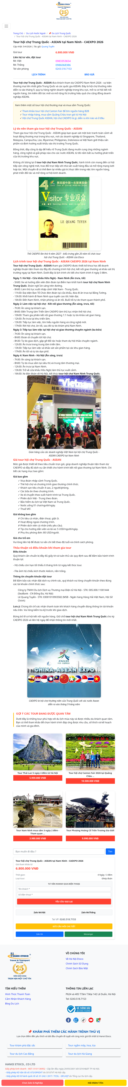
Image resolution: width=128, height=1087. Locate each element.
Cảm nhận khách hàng (18, 998)
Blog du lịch (12, 1003)
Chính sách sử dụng (77, 963)
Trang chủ (18, 33)
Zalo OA (39, 934)
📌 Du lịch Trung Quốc (60, 33)
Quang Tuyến (48, 46)
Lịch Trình (38, 74)
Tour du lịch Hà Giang (80, 1053)
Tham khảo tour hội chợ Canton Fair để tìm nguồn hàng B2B (55, 111)
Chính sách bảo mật (77, 968)
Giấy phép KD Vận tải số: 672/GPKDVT (24, 1072)
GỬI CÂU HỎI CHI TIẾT (64, 926)
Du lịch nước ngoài (36, 33)
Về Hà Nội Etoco (74, 959)
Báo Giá (89, 74)
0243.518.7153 (64, 68)
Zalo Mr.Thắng (88, 912)
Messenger (88, 934)
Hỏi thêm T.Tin (95, 1082)
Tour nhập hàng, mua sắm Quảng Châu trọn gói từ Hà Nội (54, 114)
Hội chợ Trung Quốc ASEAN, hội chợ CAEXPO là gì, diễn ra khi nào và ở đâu (63, 118)
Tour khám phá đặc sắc (22, 1045)
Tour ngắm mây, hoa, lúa (82, 1045)
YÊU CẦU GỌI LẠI (64, 901)
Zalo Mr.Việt (39, 912)
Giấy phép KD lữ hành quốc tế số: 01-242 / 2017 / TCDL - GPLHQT (37, 1076)
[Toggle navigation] (6, 26)
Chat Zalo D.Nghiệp (32, 1082)
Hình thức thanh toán (17, 994)
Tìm (110, 851)
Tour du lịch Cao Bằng (22, 1053)
